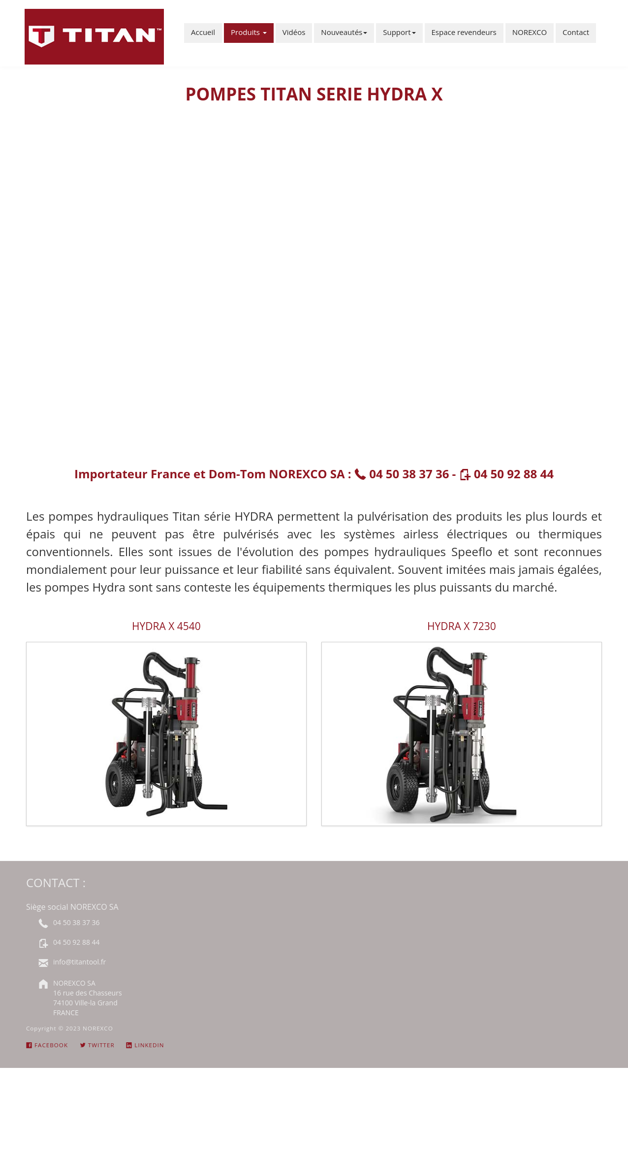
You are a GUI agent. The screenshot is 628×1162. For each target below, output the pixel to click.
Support (399, 32)
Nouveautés (344, 32)
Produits (249, 32)
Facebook (47, 1045)
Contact (576, 32)
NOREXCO (529, 32)
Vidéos (294, 32)
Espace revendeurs (464, 32)
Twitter (97, 1045)
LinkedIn (145, 1045)
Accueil (203, 32)
